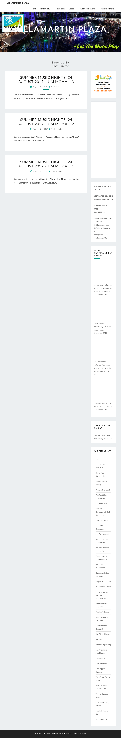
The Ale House (101, 663)
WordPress (66, 733)
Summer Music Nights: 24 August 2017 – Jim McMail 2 (46, 121)
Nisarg (83, 733)
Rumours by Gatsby (103, 644)
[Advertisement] (103, 139)
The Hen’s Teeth (102, 612)
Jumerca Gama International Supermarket (102, 595)
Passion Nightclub (103, 490)
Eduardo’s (99, 459)
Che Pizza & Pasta (103, 634)
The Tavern (100, 658)
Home (34, 9)
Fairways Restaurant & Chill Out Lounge (103, 512)
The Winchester (102, 520)
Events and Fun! (45, 9)
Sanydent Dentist (103, 503)
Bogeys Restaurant (103, 581)
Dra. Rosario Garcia (103, 586)
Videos (71, 9)
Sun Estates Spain (103, 534)
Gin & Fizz (99, 639)
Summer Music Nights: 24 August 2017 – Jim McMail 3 (46, 79)
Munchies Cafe (101, 719)
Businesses (61, 9)
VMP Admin (56, 87)
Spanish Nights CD (107, 9)
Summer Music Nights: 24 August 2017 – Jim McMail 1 (46, 164)
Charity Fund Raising (87, 9)
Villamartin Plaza (18, 2)
